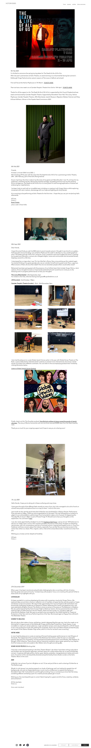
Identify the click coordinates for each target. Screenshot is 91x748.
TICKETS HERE (48, 83)
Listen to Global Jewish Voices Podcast (23, 368)
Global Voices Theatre (67, 360)
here (30, 518)
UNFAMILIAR (15, 597)
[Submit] (85, 745)
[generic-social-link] (27, 745)
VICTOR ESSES (11, 3)
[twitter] (24, 745)
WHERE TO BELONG (18, 619)
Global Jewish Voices (38, 360)
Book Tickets (15, 202)
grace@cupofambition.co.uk (49, 276)
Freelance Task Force (50, 522)
